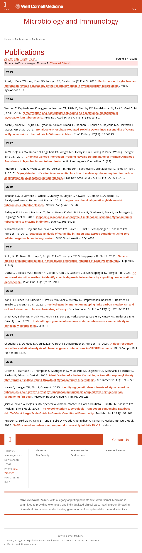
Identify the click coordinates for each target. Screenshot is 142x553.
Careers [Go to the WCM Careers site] (69, 540)
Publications (78, 455)
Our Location (10, 439)
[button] (135, 6)
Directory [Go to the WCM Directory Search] (94, 540)
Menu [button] (6, 9)
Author (8, 58)
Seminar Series (79, 450)
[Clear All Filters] (60, 63)
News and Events (116, 450)
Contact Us (120, 440)
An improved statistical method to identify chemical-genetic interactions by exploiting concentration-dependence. (70, 277)
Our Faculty (43, 455)
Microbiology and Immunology (71, 21)
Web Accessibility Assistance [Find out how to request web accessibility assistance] (21, 544)
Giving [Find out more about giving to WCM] (81, 540)
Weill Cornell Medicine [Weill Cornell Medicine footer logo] (71, 522)
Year (32, 58)
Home (7, 39)
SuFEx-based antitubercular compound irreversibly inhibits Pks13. (57, 425)
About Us (41, 450)
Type (23, 58)
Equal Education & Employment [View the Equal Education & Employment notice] (43, 540)
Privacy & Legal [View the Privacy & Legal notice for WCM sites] (14, 540)
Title (16, 58)
